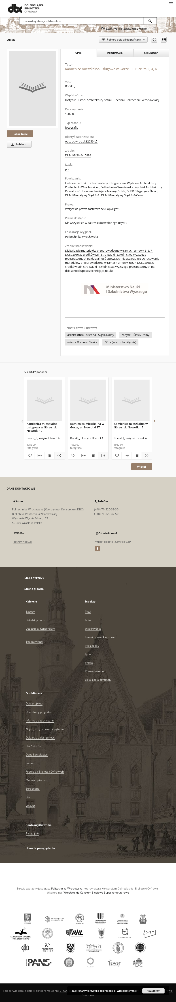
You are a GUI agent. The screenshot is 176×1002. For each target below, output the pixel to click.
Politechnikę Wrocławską (67, 888)
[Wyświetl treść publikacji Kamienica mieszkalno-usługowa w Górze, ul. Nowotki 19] (49, 455)
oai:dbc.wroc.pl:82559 (81, 141)
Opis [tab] (78, 52)
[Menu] (171, 3)
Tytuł (88, 611)
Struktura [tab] (151, 52)
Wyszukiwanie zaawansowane (124, 28)
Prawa (89, 663)
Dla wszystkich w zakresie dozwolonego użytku (96, 223)
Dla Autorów (33, 746)
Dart (28, 797)
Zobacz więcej (35, 642)
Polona (30, 763)
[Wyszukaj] (150, 20)
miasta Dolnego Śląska (82, 342)
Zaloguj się (33, 833)
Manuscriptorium (37, 780)
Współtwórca (93, 629)
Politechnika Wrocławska (81, 237)
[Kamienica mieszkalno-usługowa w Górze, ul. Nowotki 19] (44, 400)
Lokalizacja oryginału (98, 680)
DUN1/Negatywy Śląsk (141, 191)
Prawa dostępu (94, 671)
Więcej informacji (127, 990)
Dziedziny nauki (36, 620)
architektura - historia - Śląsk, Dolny (90, 335)
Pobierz (18, 144)
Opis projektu (34, 703)
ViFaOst (30, 806)
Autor (88, 620)
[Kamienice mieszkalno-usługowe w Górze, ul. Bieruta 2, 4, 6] (32, 88)
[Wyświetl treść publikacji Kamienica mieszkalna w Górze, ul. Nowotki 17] (93, 455)
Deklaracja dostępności (40, 737)
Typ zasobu (92, 646)
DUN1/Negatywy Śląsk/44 (82, 195)
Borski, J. (70, 86)
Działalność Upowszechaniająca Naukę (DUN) (95, 191)
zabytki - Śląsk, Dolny (135, 335)
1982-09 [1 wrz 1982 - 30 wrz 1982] (70, 114)
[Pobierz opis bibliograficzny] (39, 455)
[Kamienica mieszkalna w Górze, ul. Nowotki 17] (88, 400)
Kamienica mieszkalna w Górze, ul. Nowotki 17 (87, 425)
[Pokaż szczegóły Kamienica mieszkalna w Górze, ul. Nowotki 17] (102, 455)
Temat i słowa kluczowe (100, 637)
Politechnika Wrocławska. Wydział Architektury (131, 187)
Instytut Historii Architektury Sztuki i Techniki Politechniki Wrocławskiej (112, 100)
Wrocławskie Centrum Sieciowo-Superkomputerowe (96, 892)
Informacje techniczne (40, 720)
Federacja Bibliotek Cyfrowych (45, 771)
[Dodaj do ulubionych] (154, 40)
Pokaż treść (20, 134)
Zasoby (30, 611)
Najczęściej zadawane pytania (45, 729)
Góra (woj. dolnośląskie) (120, 342)
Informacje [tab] (115, 52)
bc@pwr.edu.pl (22, 542)
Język (88, 654)
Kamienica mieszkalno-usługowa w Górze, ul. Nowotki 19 (42, 427)
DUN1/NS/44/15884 (78, 155)
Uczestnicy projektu (38, 712)
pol (67, 169)
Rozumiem (153, 990)
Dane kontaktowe (37, 754)
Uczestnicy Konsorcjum (40, 629)
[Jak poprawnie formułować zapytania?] (154, 28)
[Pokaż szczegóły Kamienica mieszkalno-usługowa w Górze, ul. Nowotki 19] (59, 455)
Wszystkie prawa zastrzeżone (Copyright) (92, 209)
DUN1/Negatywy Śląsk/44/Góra (122, 195)
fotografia (71, 128)
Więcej (141, 467)
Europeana (33, 788)
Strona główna (34, 589)
